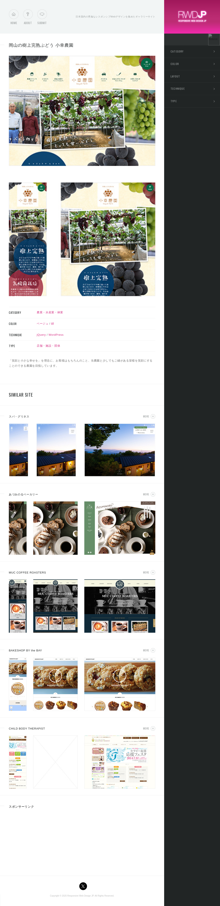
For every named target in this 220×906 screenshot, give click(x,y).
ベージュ (43, 323)
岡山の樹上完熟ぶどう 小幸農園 (41, 45)
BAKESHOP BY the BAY (25, 650)
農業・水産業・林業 (50, 312)
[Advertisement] (41, 840)
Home (14, 18)
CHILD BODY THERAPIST (27, 728)
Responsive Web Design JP (80, 896)
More (146, 416)
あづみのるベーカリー (23, 494)
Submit (42, 18)
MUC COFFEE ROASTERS (27, 572)
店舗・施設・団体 (48, 345)
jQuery (41, 334)
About (28, 18)
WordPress (56, 334)
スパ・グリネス (19, 416)
